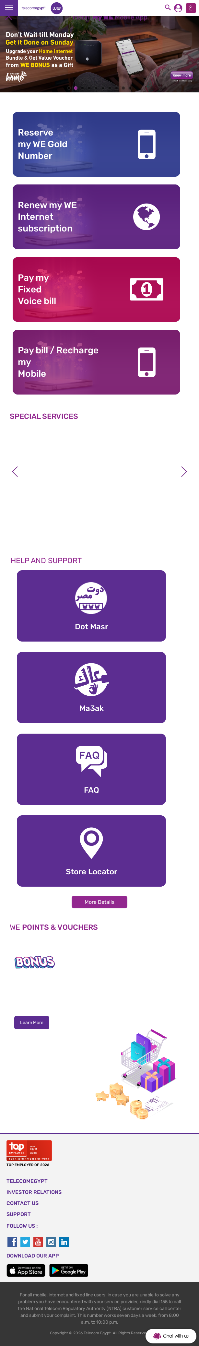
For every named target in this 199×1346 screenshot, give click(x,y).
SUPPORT (18, 1214)
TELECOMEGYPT (27, 1181)
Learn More (31, 1022)
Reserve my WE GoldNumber (42, 144)
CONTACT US (22, 1203)
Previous (15, 472)
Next (184, 472)
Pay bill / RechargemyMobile (58, 362)
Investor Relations (34, 1192)
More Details (99, 902)
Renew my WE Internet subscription (47, 217)
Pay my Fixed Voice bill (37, 289)
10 (130, 88)
